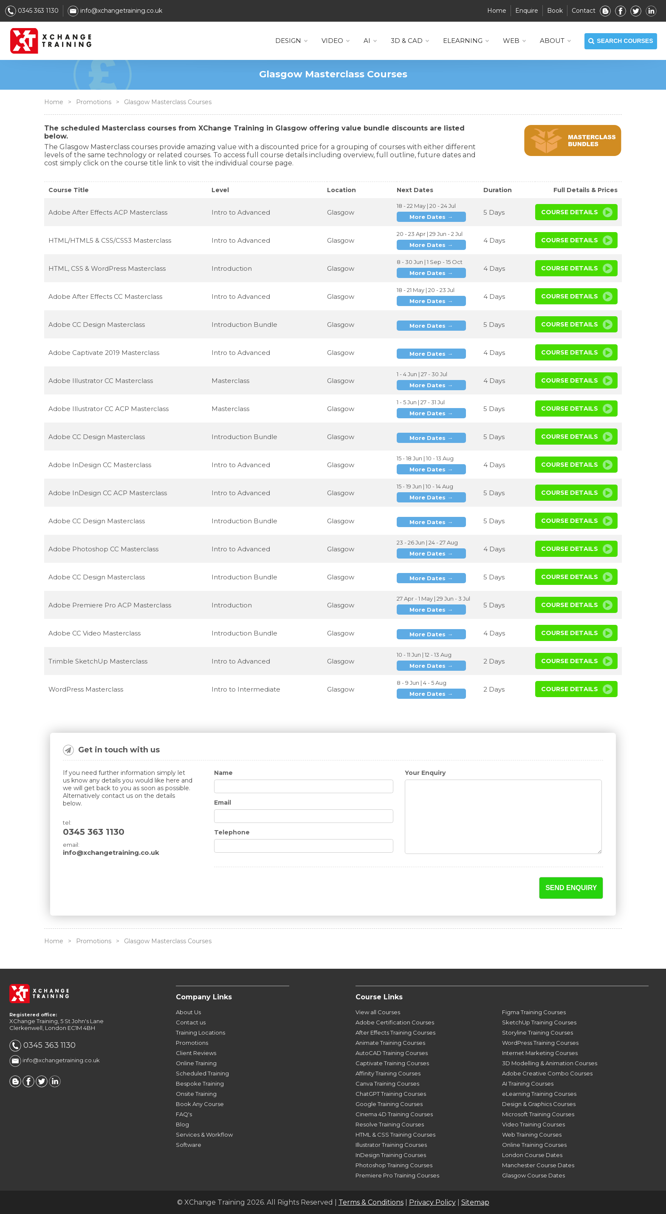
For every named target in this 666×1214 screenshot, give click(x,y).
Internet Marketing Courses (540, 1052)
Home (496, 10)
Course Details (569, 212)
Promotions (93, 102)
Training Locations (200, 1032)
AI (370, 41)
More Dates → (431, 216)
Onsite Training (196, 1093)
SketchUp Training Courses (539, 1022)
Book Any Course (200, 1104)
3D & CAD (410, 41)
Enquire (526, 10)
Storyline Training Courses (537, 1032)
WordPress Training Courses (540, 1042)
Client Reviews (196, 1052)
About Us (188, 1012)
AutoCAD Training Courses (392, 1052)
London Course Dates (532, 1155)
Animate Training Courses (390, 1042)
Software (188, 1144)
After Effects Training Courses (395, 1032)
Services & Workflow (204, 1134)
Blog (182, 1124)
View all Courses (378, 1012)
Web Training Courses (532, 1134)
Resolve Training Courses (390, 1124)
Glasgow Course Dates (533, 1175)
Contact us (191, 1022)
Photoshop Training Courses (394, 1165)
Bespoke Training (200, 1083)
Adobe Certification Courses (395, 1022)
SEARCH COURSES (620, 41)
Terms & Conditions (371, 1202)
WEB (514, 41)
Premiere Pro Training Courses (397, 1175)
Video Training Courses (533, 1124)
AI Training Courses (527, 1083)
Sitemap (475, 1202)
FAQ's (184, 1114)
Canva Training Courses (387, 1083)
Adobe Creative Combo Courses (547, 1073)
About (555, 41)
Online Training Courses (534, 1144)
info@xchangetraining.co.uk (115, 10)
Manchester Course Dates (538, 1165)
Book (555, 10)
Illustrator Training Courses (391, 1144)
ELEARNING (465, 41)
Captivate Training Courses (392, 1063)
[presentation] (263, 888)
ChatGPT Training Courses (391, 1093)
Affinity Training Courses (388, 1073)
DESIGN (291, 41)
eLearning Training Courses (539, 1093)
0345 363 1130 (32, 10)
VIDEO (335, 41)
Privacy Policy (432, 1202)
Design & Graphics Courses (539, 1104)
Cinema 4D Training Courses (394, 1114)
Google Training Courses (389, 1104)
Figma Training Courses (534, 1012)
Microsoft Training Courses (538, 1114)
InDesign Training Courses (391, 1155)
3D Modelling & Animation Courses (549, 1063)
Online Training (196, 1063)
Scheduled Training (202, 1073)
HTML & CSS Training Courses (395, 1134)
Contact (583, 10)
